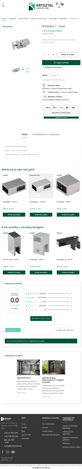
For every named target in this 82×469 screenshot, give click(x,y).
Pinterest (59, 75)
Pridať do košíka (67, 54)
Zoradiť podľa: (61, 330)
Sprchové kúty (24, 378)
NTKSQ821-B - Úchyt (65, 260)
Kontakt (24, 428)
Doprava (45, 428)
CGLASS (3, 200)
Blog (23, 431)
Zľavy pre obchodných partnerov (70, 439)
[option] (21, 44)
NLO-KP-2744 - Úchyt (11, 260)
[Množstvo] (48, 54)
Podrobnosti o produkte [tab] (46, 134)
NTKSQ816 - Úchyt (37, 260)
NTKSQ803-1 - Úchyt (38, 202)
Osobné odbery (47, 431)
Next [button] (78, 169)
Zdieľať (50, 75)
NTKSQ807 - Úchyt (64, 202)
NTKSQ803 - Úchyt (10, 202)
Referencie (66, 443)
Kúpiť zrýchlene (61, 62)
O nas (24, 424)
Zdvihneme (25, 438)
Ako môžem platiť (48, 424)
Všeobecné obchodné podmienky (70, 427)
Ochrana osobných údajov (72, 447)
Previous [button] (74, 169)
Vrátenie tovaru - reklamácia (68, 433)
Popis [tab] (24, 134)
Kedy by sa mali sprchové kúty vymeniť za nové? (53, 380)
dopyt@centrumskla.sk (41, 468)
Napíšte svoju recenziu (41, 318)
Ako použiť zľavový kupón (51, 435)
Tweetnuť (55, 75)
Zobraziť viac (21, 392)
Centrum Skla (26, 435)
